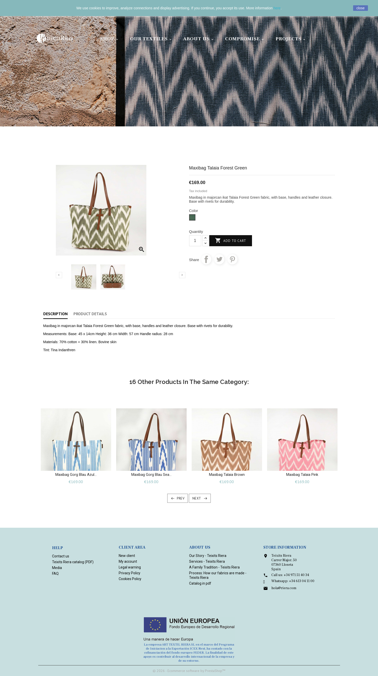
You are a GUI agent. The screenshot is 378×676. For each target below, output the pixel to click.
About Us (199, 39)
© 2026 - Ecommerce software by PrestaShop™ (189, 670)
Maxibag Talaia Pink (302, 474)
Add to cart (230, 240)
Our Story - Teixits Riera (207, 556)
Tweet (219, 259)
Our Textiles (151, 39)
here (277, 8)
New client (127, 556)
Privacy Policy (129, 573)
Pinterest (232, 259)
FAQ (55, 574)
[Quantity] (195, 240)
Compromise (245, 39)
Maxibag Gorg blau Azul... (76, 474)
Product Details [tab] (90, 313)
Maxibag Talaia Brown (227, 474)
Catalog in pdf (200, 583)
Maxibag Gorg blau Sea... (151, 474)
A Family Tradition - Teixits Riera (214, 567)
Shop (110, 39)
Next (196, 498)
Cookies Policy (130, 579)
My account (128, 561)
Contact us (60, 556)
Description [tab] (55, 313)
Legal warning (130, 567)
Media (57, 568)
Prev (180, 498)
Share (206, 259)
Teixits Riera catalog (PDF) (73, 562)
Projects (291, 39)
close (360, 8)
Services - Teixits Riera (207, 561)
